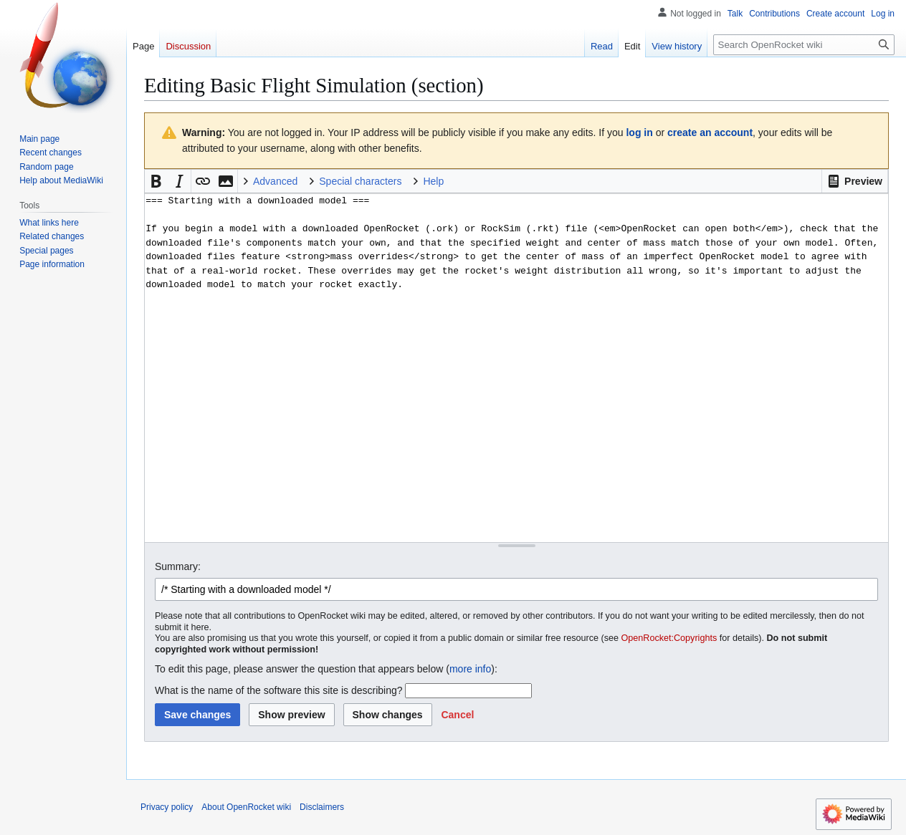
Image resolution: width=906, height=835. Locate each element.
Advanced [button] (275, 181)
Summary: (178, 566)
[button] (854, 181)
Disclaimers (322, 807)
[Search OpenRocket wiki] (804, 44)
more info (470, 669)
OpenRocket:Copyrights (669, 638)
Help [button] (433, 181)
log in (639, 132)
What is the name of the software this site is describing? (279, 690)
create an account (710, 132)
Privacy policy (166, 807)
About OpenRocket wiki (246, 807)
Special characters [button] (360, 181)
